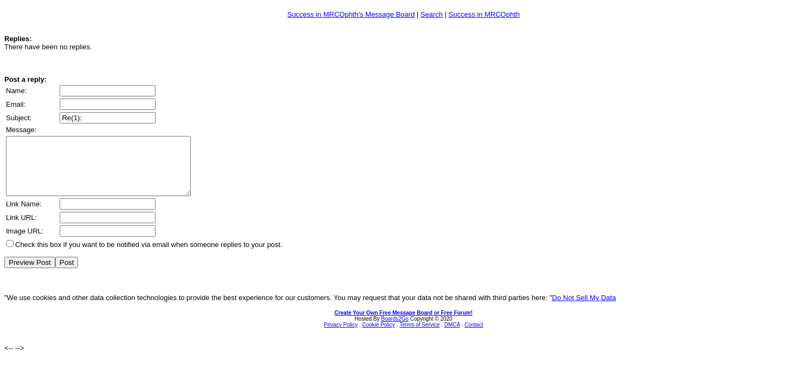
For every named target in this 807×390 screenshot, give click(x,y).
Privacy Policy (341, 336)
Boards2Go (395, 330)
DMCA (452, 336)
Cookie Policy (378, 336)
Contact (473, 336)
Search (432, 14)
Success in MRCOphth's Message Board (351, 14)
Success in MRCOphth (484, 14)
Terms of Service (419, 336)
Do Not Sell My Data (584, 309)
